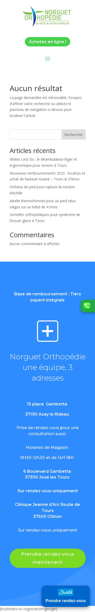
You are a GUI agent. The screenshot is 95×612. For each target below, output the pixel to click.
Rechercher (73, 134)
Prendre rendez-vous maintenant (47, 558)
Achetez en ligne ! (47, 41)
